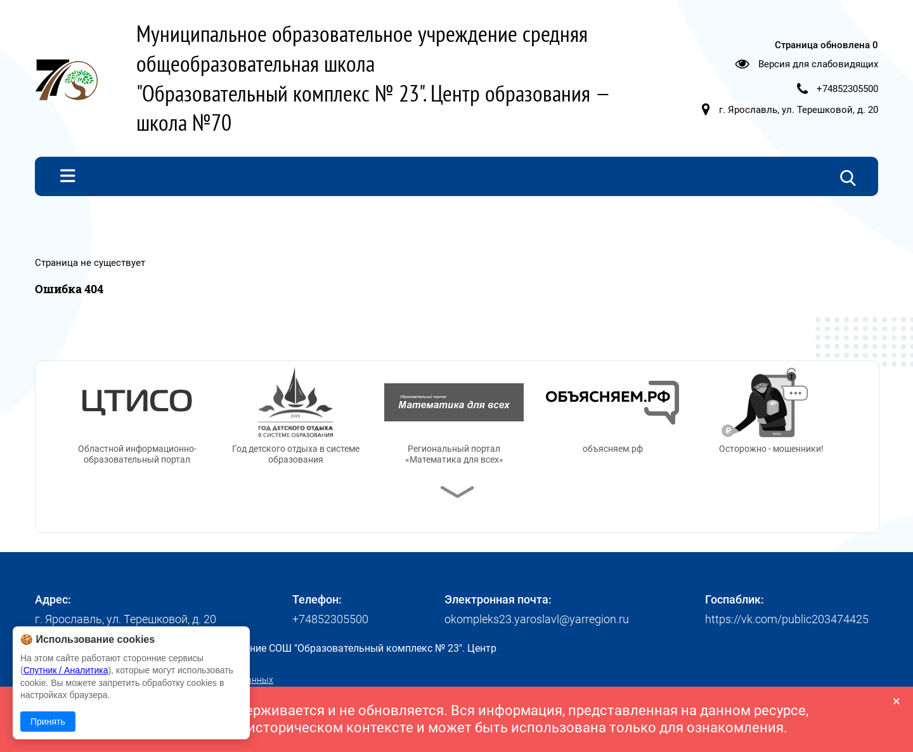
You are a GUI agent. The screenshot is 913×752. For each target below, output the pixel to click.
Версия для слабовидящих (818, 64)
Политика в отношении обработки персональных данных (154, 680)
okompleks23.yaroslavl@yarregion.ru (536, 619)
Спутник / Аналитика (65, 670)
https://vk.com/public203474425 (787, 619)
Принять (47, 721)
